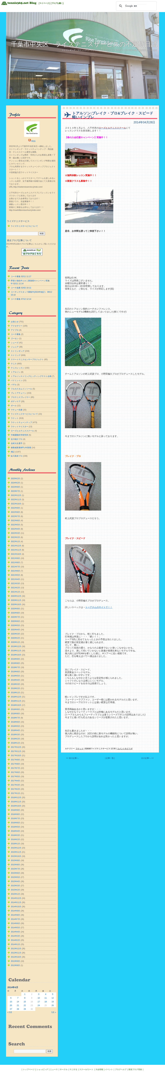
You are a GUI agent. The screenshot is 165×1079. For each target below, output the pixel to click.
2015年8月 (15, 865)
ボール (14, 405)
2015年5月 (15, 877)
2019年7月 (15, 667)
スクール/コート (86, 1069)
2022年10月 (16, 504)
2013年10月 (16, 957)
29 (25, 1009)
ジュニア (15, 347)
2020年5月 (15, 625)
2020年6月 (15, 621)
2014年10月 (16, 906)
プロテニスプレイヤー (20, 397)
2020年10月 (16, 604)
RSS (33, 141)
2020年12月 (16, 596)
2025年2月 (15, 478)
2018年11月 (16, 701)
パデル (14, 385)
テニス (14, 364)
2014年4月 (15, 932)
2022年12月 (16, 495)
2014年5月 (15, 927)
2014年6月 (15, 923)
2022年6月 (15, 520)
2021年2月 (15, 588)
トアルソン (15, 372)
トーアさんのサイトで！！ (98, 607)
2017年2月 (15, 789)
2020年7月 (15, 617)
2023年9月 (15, 487)
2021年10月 (16, 554)
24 (39, 1005)
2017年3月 (15, 785)
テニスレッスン (17, 368)
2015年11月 (16, 852)
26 (53, 1005)
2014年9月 (15, 911)
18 (46, 1002)
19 (53, 1002)
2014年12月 (16, 898)
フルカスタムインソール (21, 389)
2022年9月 (15, 508)
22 (25, 1005)
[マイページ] (44, 3)
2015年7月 (15, 869)
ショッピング (42, 1069)
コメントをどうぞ (125, 748)
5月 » (53, 1012)
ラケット (79, 748)
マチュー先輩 (16, 410)
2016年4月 (15, 831)
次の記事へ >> (147, 758)
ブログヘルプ (120, 1069)
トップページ (28, 1069)
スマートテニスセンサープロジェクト (27, 359)
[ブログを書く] (57, 3)
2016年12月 (16, 797)
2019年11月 (16, 650)
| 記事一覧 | (109, 758)
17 (39, 1002)
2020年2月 (15, 638)
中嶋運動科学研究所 (19, 435)
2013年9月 (15, 961)
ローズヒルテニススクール (22, 431)
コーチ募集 (15, 334)
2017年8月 (15, 764)
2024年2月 (15, 483)
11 (46, 998)
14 (18, 1002)
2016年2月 (15, 839)
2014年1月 (15, 944)
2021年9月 (15, 558)
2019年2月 (15, 688)
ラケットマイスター (19, 426)
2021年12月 (16, 546)
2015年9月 (15, 860)
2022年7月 (15, 516)
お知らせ (15, 322)
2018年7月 (15, 718)
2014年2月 (15, 940)
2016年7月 (15, 818)
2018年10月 (16, 705)
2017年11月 (16, 751)
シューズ (15, 343)
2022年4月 (15, 529)
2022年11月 (16, 499)
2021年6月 (15, 571)
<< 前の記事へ (72, 758)
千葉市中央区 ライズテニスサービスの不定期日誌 (84, 44)
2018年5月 (15, 726)
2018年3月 (15, 734)
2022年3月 (15, 533)
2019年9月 (15, 659)
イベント (109, 1069)
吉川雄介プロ (16, 439)
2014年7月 (15, 919)
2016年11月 (16, 802)
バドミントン (16, 380)
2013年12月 (16, 948)
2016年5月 (15, 827)
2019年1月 (15, 692)
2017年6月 (15, 772)
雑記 (13, 452)
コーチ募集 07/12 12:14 (21, 299)
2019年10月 (16, 655)
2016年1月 (15, 844)
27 (11, 1009)
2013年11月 (16, 953)
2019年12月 (16, 646)
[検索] (135, 6)
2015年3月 (15, 886)
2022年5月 (15, 525)
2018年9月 (15, 709)
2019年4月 (15, 680)
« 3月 (9, 1012)
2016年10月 (16, 806)
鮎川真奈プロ (16, 456)
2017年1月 (15, 793)
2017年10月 (16, 755)
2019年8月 (15, 663)
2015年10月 (16, 856)
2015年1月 (15, 894)
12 (53, 998)
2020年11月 (16, 600)
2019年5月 (15, 676)
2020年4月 (15, 630)
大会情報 (99, 1069)
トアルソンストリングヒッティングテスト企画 (31, 376)
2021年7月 (15, 567)
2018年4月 (15, 730)
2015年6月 (15, 873)
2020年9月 (15, 609)
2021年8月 (15, 562)
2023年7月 (15, 491)
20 (11, 1005)
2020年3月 (15, 634)
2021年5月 (15, 575)
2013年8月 (15, 965)
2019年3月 (15, 684)
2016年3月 (15, 835)
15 (25, 1002)
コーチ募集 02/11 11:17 (21, 276)
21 (18, 1005)
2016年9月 (15, 810)
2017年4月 (15, 781)
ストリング (15, 355)
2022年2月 (15, 537)
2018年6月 (15, 722)
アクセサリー (16, 326)
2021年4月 (15, 579)
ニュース (54, 1069)
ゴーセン (15, 338)
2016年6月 (15, 823)
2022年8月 (15, 512)
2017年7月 (15, 768)
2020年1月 (15, 642)
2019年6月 (15, 671)
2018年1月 (15, 743)
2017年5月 (15, 776)
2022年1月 (15, 541)
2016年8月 (15, 814)
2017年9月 (15, 760)
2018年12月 (16, 697)
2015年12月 (16, 848)
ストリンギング (17, 351)
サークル (64, 1069)
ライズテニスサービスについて (24, 226)
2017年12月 (16, 747)
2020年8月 (15, 613)
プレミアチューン (18, 393)
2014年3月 (15, 936)
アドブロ (15, 330)
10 (39, 998)
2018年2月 (15, 739)
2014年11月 (16, 902)
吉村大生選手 (16, 443)
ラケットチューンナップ (21, 422)
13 (11, 1002)
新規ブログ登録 (135, 1069)
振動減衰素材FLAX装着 (21, 447)
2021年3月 (15, 583)
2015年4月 (15, 881)
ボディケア (15, 401)
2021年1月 (15, 592)
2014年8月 (15, 915)
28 (18, 1009)
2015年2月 (15, 890)
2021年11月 (16, 550)
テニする (73, 1069)
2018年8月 (15, 713)
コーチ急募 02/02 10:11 (21, 288)
